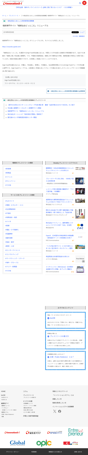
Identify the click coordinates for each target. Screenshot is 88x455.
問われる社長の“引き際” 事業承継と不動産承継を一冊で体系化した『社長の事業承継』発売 (59, 211)
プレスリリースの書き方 (59, 336)
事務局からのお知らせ (55, 452)
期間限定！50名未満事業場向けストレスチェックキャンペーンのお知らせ (60, 169)
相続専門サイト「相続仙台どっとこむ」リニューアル (26, 111)
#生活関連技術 (10, 209)
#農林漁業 (8, 238)
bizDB (52, 318)
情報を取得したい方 (59, 403)
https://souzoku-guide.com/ (11, 47)
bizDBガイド (5, 397)
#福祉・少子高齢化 (12, 230)
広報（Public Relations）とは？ (62, 357)
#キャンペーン (10, 181)
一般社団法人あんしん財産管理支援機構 (20, 21)
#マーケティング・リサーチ (15, 258)
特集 (3, 416)
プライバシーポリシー (12, 452)
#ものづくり (9, 201)
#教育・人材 (9, 246)
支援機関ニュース (28, 403)
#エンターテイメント (12, 250)
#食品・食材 (9, 242)
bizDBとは (4, 399)
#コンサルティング (11, 254)
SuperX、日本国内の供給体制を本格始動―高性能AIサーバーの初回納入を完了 (60, 237)
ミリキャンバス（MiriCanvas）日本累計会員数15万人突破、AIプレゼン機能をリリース (59, 268)
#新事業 (8, 169)
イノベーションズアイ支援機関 (63, 407)
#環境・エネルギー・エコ (14, 205)
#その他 (8, 185)
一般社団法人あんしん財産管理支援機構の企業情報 (67, 91)
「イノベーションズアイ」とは (63, 395)
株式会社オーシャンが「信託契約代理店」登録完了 (25, 114)
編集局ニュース (5, 405)
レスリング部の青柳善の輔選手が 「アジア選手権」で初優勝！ (60, 190)
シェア (82, 32)
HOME (3, 391)
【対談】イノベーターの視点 (9, 410)
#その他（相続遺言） (79, 36)
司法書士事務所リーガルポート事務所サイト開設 (24, 108)
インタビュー (5, 408)
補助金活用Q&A (28, 408)
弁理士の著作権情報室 (30, 416)
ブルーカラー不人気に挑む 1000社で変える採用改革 (60, 180)
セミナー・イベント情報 (30, 405)
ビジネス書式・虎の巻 (29, 412)
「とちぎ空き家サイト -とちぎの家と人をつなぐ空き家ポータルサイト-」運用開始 (60, 247)
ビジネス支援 (27, 401)
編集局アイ (5, 403)
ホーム (4, 15)
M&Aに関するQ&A (28, 410)
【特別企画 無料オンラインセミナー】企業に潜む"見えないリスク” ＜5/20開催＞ (44, 7)
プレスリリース (13, 15)
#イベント (8, 177)
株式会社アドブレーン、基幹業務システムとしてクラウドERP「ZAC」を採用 (59, 224)
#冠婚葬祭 (8, 234)
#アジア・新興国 (11, 267)
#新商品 (8, 173)
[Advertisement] (44, 137)
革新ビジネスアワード (60, 391)
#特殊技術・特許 (11, 217)
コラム (25, 391)
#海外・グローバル (12, 262)
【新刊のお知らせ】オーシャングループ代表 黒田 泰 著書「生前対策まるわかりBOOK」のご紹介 (41, 105)
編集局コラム (5, 412)
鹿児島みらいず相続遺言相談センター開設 (22, 117)
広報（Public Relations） (8, 414)
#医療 (7, 226)
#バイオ (8, 221)
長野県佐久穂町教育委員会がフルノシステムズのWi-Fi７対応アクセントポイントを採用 (60, 201)
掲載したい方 (57, 399)
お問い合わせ (78, 452)
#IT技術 (8, 213)
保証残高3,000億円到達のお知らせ (57, 256)
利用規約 (34, 452)
